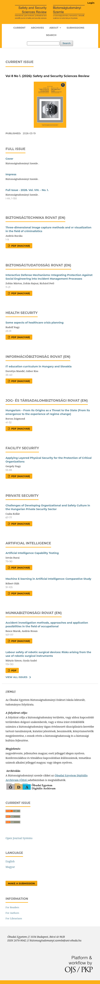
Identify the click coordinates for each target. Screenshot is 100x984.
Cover (9, 158)
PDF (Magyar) (20, 245)
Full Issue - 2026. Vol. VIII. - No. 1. (27, 190)
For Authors (12, 913)
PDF (13, 670)
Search (51, 35)
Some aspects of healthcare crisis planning (34, 322)
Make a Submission (21, 883)
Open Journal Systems (19, 838)
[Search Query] (43, 43)
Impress (11, 174)
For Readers (12, 907)
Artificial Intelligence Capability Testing (32, 553)
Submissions (75, 27)
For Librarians (14, 918)
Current (19, 27)
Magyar (10, 867)
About (54, 27)
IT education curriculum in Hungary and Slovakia (39, 366)
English (10, 861)
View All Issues (16, 677)
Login (90, 2)
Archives (37, 27)
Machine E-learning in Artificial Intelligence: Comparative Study (48, 578)
